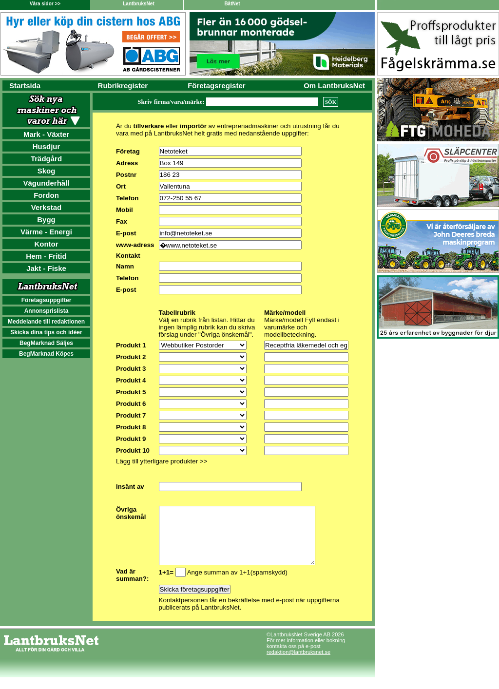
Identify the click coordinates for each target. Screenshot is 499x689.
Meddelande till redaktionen (46, 321)
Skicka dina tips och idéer (46, 332)
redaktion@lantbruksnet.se (298, 664)
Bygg (46, 219)
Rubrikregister (123, 85)
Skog (47, 171)
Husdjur (46, 146)
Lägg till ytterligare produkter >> (161, 461)
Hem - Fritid (46, 256)
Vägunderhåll (46, 183)
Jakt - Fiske (46, 268)
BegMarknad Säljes (46, 343)
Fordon (46, 195)
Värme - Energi (46, 232)
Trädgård (46, 158)
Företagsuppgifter (46, 300)
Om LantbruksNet (334, 85)
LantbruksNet (138, 3)
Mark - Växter (46, 134)
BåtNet (232, 3)
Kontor (46, 244)
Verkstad (46, 207)
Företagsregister (216, 85)
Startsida (24, 85)
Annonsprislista (46, 310)
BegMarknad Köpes (46, 353)
